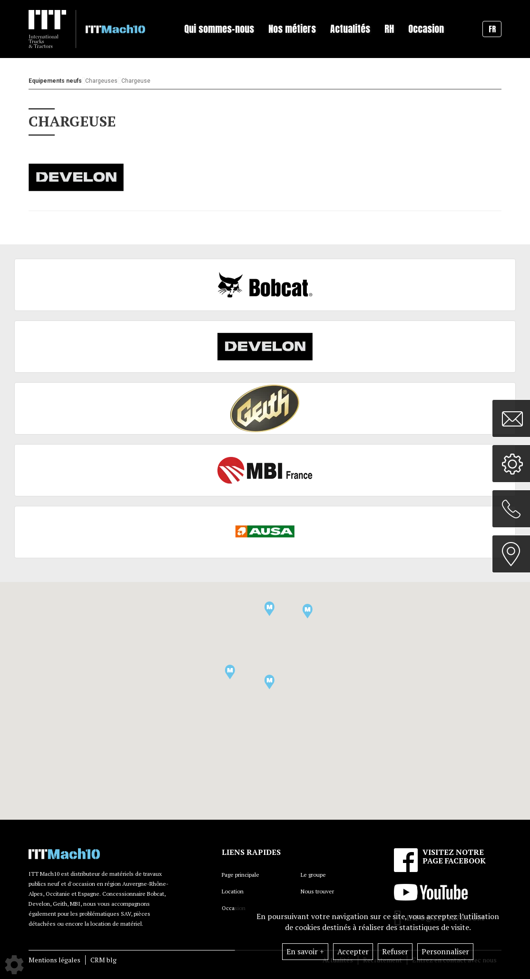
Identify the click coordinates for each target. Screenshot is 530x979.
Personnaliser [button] (445, 951)
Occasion (426, 28)
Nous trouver (317, 891)
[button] (230, 672)
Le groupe (313, 874)
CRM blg (103, 959)
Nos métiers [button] (292, 28)
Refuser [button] (395, 951)
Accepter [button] (353, 951)
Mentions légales (54, 959)
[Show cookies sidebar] (14, 964)
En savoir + (305, 951)
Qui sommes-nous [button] (219, 28)
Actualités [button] (350, 28)
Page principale (240, 874)
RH (389, 28)
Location (233, 891)
